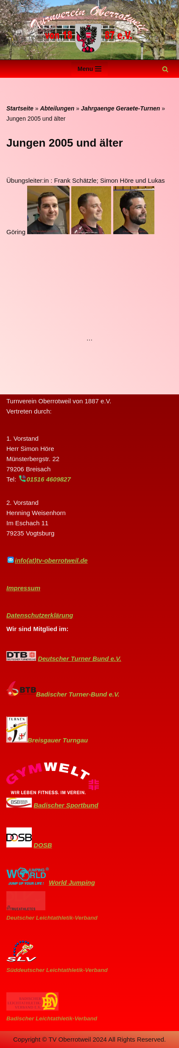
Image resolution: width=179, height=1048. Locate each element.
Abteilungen (57, 108)
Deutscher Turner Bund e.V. (79, 658)
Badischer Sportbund (66, 805)
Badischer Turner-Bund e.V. (78, 694)
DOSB (43, 845)
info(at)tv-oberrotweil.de (51, 560)
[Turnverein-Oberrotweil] (89, 30)
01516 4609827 (49, 479)
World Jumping (72, 882)
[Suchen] (165, 69)
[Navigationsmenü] (89, 69)
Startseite (20, 108)
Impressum (23, 588)
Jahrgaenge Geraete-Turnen (120, 108)
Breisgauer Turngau (58, 740)
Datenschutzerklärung (39, 615)
